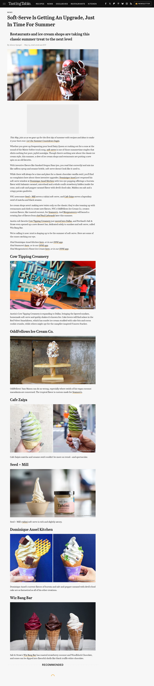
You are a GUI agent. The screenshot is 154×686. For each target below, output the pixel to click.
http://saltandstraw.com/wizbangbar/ (83, 648)
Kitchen (92, 3)
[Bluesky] (122, 4)
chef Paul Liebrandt (45, 215)
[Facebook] (106, 4)
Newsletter (142, 3)
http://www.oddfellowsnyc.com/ (84, 382)
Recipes (40, 3)
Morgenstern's (70, 212)
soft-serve (51, 149)
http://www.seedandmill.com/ (85, 515)
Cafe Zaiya (69, 196)
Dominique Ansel (67, 177)
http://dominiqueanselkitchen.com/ (83, 580)
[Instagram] (127, 4)
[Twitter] (110, 4)
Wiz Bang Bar (29, 654)
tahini (25, 521)
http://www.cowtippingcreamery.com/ (83, 307)
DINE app (58, 242)
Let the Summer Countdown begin (42, 140)
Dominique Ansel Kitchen (42, 180)
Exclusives (62, 3)
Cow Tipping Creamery (39, 220)
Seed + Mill (30, 196)
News (50, 3)
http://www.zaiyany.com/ (86, 450)
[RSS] (131, 4)
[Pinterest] (118, 4)
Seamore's (53, 212)
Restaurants (78, 3)
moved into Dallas (63, 220)
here (41, 242)
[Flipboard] (114, 4)
